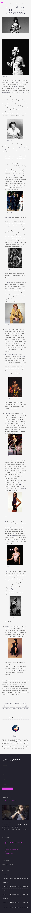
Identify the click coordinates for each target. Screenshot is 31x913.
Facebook (4, 800)
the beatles (15, 710)
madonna (19, 708)
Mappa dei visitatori (6, 866)
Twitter (9, 800)
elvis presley (23, 706)
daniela (16, 4)
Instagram (14, 800)
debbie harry (15, 706)
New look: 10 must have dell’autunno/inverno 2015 (15, 878)
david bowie (8, 706)
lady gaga (12, 708)
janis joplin (5, 708)
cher (24, 703)
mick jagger (25, 708)
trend (21, 4)
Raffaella (5, 882)
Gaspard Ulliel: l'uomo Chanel (11, 849)
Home (6, 840)
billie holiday (18, 703)
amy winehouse (9, 703)
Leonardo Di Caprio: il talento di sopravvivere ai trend (14, 825)
